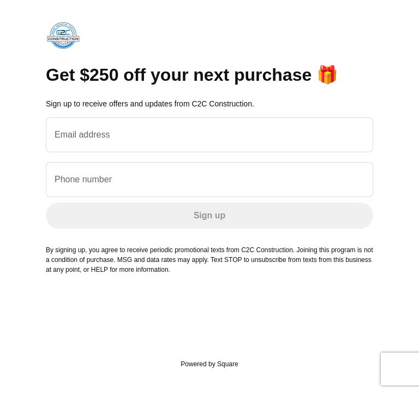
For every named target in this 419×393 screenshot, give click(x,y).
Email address (82, 134)
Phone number (83, 179)
